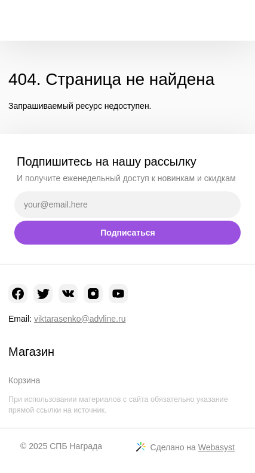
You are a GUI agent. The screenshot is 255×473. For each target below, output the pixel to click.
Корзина (24, 380)
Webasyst (216, 447)
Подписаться (127, 232)
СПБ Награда (76, 446)
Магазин (31, 351)
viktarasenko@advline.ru (80, 319)
